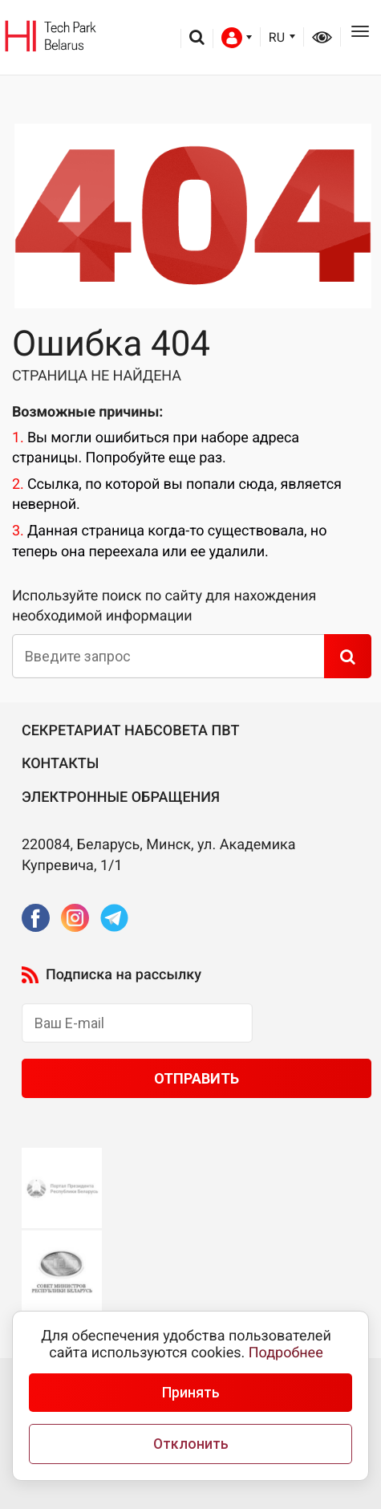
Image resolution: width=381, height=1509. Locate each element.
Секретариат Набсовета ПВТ (131, 730)
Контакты (60, 763)
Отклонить (191, 1444)
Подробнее (286, 1352)
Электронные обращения (121, 797)
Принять (191, 1393)
